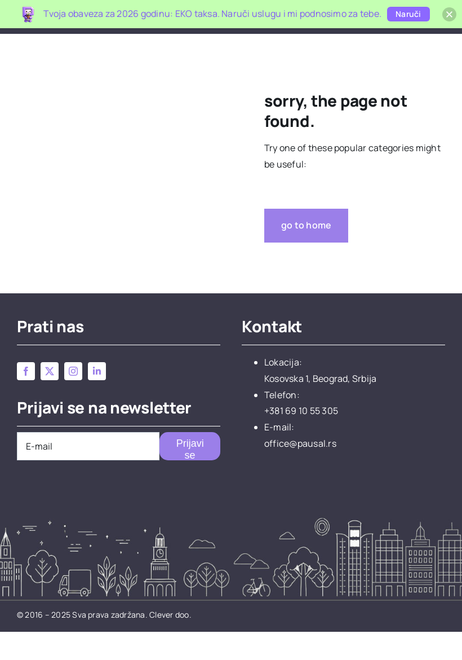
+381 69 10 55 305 (301, 439)
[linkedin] (97, 399)
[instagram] (73, 399)
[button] (427, 45)
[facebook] (26, 399)
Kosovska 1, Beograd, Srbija (320, 407)
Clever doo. (170, 642)
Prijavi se (190, 477)
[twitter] (50, 399)
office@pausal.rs (300, 471)
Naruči (408, 13)
